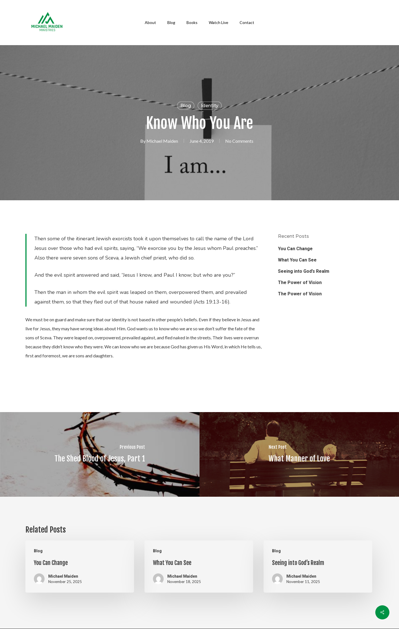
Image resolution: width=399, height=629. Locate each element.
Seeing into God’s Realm (303, 271)
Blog (185, 105)
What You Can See (297, 260)
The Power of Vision (300, 282)
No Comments (239, 141)
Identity (209, 105)
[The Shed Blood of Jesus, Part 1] (99, 454)
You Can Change (295, 248)
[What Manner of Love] (299, 454)
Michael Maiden (162, 141)
